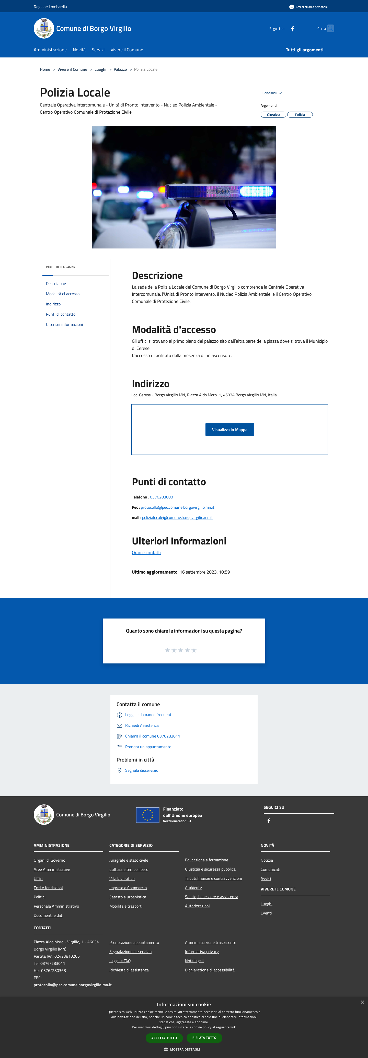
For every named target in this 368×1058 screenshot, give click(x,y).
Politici (39, 897)
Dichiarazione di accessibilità (210, 970)
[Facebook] (283, 28)
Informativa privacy (202, 951)
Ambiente (193, 887)
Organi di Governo (49, 860)
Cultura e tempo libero (128, 869)
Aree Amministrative (52, 869)
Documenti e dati (48, 915)
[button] (184, 1049)
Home (45, 69)
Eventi (266, 913)
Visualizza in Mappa (229, 429)
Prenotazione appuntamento (134, 942)
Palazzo (120, 69)
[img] (98, 266)
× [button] (362, 1002)
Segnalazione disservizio (130, 951)
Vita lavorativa (122, 878)
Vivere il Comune (72, 69)
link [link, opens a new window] (233, 1027)
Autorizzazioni (197, 906)
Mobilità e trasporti (126, 906)
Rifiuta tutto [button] (204, 1038)
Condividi (272, 93)
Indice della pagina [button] (60, 267)
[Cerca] (328, 28)
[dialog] (184, 1027)
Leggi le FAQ (120, 961)
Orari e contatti (146, 552)
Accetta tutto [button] (164, 1038)
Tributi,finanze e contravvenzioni (213, 878)
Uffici (38, 878)
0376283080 (161, 497)
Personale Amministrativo (56, 906)
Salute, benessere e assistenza (211, 897)
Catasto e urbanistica (127, 897)
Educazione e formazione (206, 860)
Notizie (267, 860)
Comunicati (270, 869)
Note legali (194, 961)
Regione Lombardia (50, 7)
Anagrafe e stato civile (128, 860)
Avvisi (266, 878)
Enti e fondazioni (48, 888)
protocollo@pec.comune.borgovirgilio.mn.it (177, 507)
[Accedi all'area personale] (308, 7)
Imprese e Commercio (128, 888)
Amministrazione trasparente (210, 942)
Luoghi (100, 69)
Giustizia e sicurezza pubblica (210, 869)
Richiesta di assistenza (129, 970)
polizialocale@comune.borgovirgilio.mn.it (177, 517)
